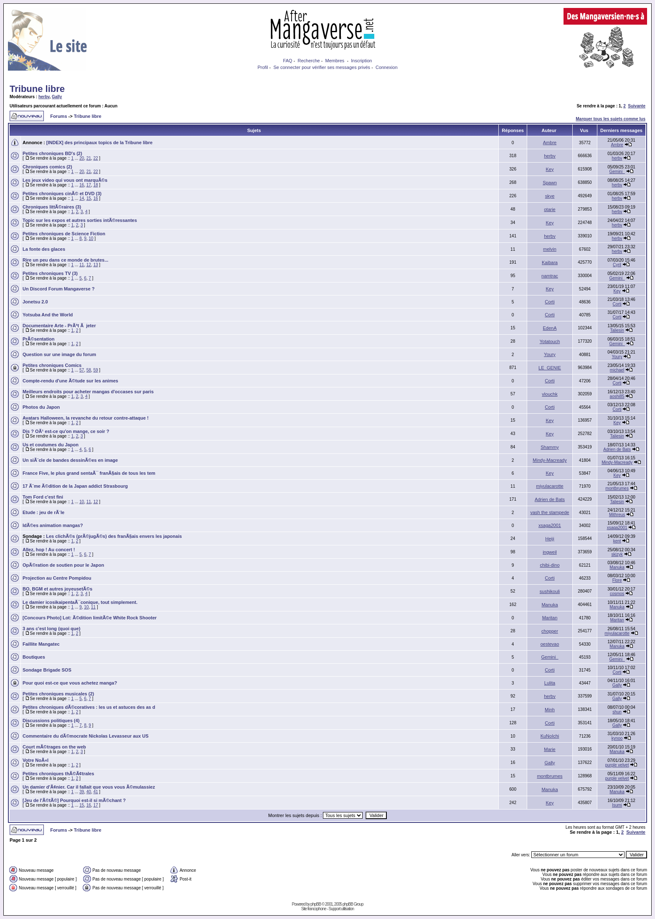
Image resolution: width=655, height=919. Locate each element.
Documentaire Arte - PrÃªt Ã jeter (59, 325)
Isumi (617, 805)
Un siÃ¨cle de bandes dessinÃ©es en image (70, 460)
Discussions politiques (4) (51, 720)
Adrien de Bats (617, 449)
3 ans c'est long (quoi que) (51, 628)
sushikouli (550, 591)
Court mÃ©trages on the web (54, 746)
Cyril (617, 264)
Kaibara (550, 262)
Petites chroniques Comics (52, 365)
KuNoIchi (550, 735)
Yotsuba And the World (48, 314)
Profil (262, 67)
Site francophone (313, 908)
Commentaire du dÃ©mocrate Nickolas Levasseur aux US (86, 735)
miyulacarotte (549, 486)
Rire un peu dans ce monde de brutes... (65, 259)
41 (95, 791)
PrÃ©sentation (39, 338)
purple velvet (617, 765)
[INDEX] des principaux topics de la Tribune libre (99, 142)
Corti (549, 301)
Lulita (549, 682)
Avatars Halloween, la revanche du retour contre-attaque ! (86, 417)
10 (91, 238)
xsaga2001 (549, 525)
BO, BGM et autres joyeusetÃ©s (57, 588)
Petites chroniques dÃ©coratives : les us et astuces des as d (89, 707)
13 (95, 264)
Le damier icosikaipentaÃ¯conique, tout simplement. (80, 602)
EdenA (549, 328)
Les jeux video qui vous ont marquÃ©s (65, 180)
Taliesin (617, 330)
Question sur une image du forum (59, 354)
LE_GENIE (549, 367)
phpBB (315, 904)
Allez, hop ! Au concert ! (49, 549)
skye (550, 196)
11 (81, 264)
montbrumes (617, 488)
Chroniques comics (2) (47, 166)
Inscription (361, 60)
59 (95, 370)
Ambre (549, 142)
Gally (57, 96)
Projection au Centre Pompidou (57, 577)
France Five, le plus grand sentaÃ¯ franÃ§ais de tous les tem (89, 473)
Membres (335, 60)
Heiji (549, 538)
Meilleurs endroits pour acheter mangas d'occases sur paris (88, 391)
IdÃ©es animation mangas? (53, 525)
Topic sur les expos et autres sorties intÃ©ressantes (80, 220)
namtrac (549, 275)
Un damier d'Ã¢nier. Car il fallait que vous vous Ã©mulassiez (89, 786)
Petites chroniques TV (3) (50, 273)
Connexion (387, 67)
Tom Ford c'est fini (43, 496)
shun (617, 712)
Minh (550, 709)
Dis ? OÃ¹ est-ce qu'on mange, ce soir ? (66, 431)
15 (88, 198)
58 (88, 370)
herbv (44, 96)
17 (88, 185)
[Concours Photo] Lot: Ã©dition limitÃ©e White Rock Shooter (90, 617)
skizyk (616, 554)
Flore (617, 580)
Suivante (636, 106)
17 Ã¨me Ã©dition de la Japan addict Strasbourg (75, 486)
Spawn (550, 182)
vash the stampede (550, 512)
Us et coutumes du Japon (51, 444)
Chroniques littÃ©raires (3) (52, 206)
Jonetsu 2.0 (35, 301)
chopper (549, 631)
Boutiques (34, 656)
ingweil (550, 552)
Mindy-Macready (549, 460)
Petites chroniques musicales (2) (58, 693)
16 (81, 185)
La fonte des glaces (44, 249)
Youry (550, 354)
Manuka (617, 567)
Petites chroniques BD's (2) (52, 153)
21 (88, 158)
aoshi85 (617, 396)
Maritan (550, 617)
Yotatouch (550, 341)
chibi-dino (549, 565)
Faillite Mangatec (41, 644)
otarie (550, 209)
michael (617, 370)
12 (88, 264)
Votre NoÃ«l (35, 760)
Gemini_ (617, 171)
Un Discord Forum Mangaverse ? (58, 288)
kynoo (617, 738)
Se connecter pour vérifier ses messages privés (321, 67)
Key (550, 169)
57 (81, 370)
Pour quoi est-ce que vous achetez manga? (70, 682)
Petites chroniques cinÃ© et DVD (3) (62, 193)
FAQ (287, 60)
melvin (549, 249)
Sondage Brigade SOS (47, 669)
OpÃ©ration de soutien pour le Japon (63, 565)
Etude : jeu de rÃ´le (43, 512)
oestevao (550, 644)
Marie (550, 749)
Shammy (550, 447)
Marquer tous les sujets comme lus (610, 119)
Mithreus (617, 514)
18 (95, 185)
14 (81, 198)
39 (81, 791)
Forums (58, 116)
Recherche (308, 60)
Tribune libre (37, 89)
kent (617, 541)
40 (88, 791)
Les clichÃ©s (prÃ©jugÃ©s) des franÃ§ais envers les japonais (114, 536)
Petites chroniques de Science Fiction (64, 233)
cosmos (617, 593)
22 (95, 158)
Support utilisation (341, 908)
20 (81, 158)
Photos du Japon (41, 407)
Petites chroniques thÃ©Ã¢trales (58, 773)
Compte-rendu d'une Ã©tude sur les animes (70, 380)
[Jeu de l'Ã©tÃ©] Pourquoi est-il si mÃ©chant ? (74, 800)
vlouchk (549, 394)
